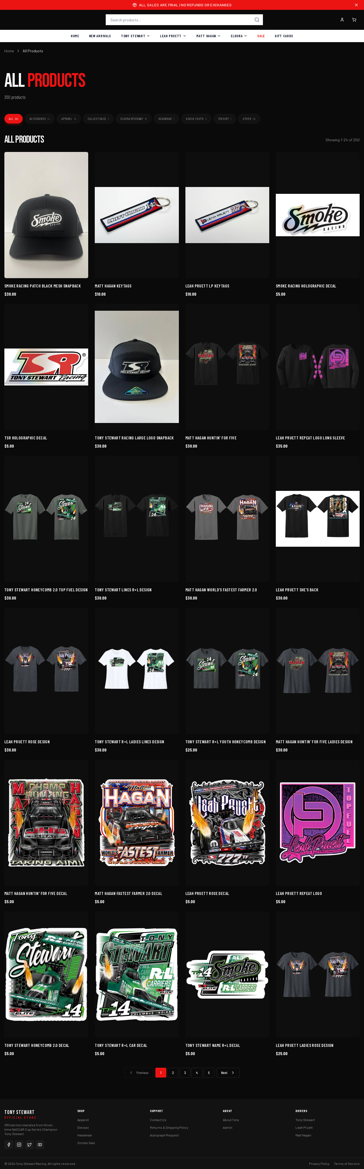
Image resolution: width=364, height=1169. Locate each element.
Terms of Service (347, 1163)
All (13, 118)
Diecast (83, 1127)
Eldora (239, 35)
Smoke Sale (86, 1143)
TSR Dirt (224, 118)
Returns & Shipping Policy (169, 1127)
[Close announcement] (356, 5)
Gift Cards (284, 35)
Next (228, 1072)
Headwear (166, 118)
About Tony (231, 1120)
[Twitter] (29, 1144)
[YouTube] (39, 1144)
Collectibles (98, 118)
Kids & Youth (196, 118)
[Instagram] (19, 1144)
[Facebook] (8, 1144)
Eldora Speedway (133, 118)
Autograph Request (164, 1135)
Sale (261, 35)
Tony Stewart (135, 35)
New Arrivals (100, 35)
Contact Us (158, 1120)
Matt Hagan (208, 35)
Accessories (39, 118)
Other (249, 118)
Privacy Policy (319, 1163)
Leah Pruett (173, 35)
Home (75, 35)
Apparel (68, 118)
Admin (227, 1127)
